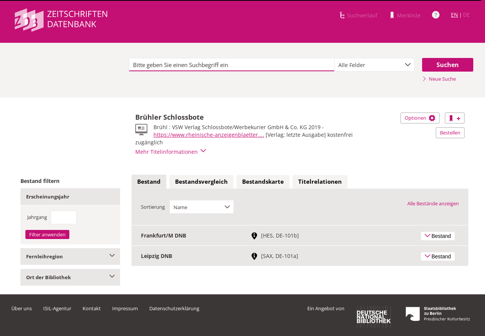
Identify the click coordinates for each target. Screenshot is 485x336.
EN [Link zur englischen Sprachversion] (454, 14)
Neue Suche (439, 78)
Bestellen (450, 132)
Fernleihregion (70, 256)
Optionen (420, 117)
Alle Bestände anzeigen (433, 203)
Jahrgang (37, 217)
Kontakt (92, 308)
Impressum (125, 308)
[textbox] (232, 65)
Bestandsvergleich (201, 181)
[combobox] (374, 65)
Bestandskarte (263, 181)
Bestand (149, 181)
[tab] (148, 182)
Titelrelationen (320, 181)
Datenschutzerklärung (174, 308)
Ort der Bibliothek (70, 277)
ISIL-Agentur (57, 308)
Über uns (21, 308)
